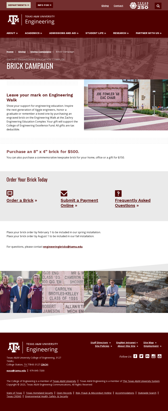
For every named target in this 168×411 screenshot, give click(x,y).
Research (121, 33)
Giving (105, 5)
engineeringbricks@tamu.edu (63, 246)
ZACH (44, 364)
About (12, 33)
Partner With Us (148, 33)
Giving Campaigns (40, 52)
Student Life (95, 33)
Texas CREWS (14, 396)
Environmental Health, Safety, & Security (46, 396)
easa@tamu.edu (16, 370)
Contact (118, 5)
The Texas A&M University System (141, 380)
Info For (45, 5)
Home (10, 52)
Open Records (64, 392)
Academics (33, 33)
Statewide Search (147, 392)
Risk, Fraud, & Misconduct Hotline (94, 392)
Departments (18, 5)
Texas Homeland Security (39, 392)
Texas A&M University (64, 380)
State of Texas (14, 392)
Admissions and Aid (63, 33)
